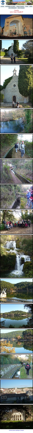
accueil (2, 6)
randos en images (20, 6)
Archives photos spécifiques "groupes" (16, 430)
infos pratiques (21, 7)
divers (30, 6)
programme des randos (10, 6)
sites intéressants (12, 7)
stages (26, 6)
